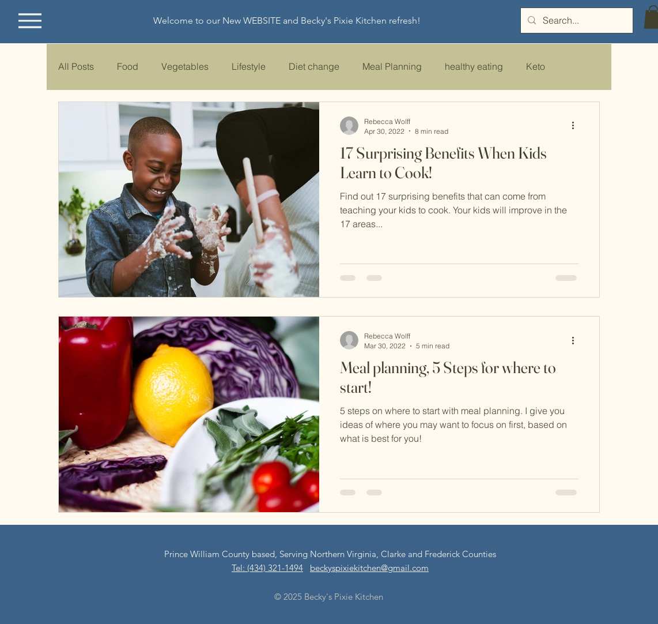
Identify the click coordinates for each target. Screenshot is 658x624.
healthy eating (474, 66)
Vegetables (185, 66)
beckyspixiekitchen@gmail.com (369, 567)
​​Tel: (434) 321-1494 (267, 567)
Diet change (314, 66)
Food (127, 66)
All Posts (76, 66)
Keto (535, 66)
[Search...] (575, 20)
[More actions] (577, 126)
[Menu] (29, 20)
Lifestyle (249, 66)
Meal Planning (392, 66)
